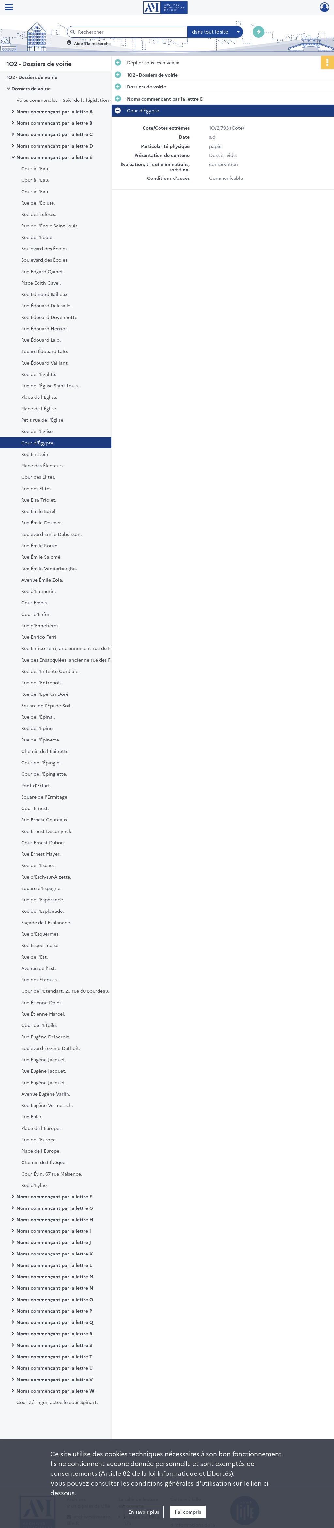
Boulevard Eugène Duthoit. (50, 1048)
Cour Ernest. (35, 808)
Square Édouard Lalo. (44, 351)
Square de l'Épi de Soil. (46, 705)
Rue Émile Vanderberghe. (49, 568)
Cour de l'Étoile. (39, 1025)
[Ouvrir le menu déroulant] (9, 8)
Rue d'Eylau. (34, 1185)
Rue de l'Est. (34, 956)
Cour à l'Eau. (35, 168)
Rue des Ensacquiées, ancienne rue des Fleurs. (71, 659)
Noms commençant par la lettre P (54, 1310)
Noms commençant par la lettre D (54, 145)
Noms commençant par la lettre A (54, 111)
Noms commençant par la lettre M (55, 1276)
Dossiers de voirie (31, 88)
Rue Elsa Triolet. (38, 499)
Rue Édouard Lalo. (41, 339)
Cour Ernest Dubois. (43, 842)
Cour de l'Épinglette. (44, 774)
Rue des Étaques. (39, 979)
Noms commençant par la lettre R (54, 1333)
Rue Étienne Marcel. (43, 1013)
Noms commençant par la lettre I (53, 1230)
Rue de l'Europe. (39, 1139)
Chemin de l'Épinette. (45, 751)
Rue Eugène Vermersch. (47, 1105)
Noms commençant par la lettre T (54, 1356)
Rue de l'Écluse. (38, 202)
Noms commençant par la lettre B (54, 122)
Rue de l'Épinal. (38, 716)
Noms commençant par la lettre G (54, 1208)
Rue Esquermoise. (40, 945)
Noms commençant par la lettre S (54, 1345)
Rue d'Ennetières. (40, 625)
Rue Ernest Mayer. (41, 853)
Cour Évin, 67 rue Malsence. (51, 1173)
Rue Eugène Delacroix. (45, 1036)
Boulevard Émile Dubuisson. (51, 534)
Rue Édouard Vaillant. (45, 362)
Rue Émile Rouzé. (40, 545)
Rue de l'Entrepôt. (41, 682)
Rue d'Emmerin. (38, 591)
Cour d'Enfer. (36, 614)
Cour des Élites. (38, 477)
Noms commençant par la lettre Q (54, 1322)
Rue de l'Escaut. (38, 865)
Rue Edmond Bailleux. (44, 294)
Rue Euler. (32, 1116)
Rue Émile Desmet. (41, 522)
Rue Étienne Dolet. (42, 1002)
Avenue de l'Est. (38, 968)
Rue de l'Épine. (37, 728)
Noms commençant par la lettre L (54, 1265)
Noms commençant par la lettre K (54, 1253)
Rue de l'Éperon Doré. (45, 694)
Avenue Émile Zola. (42, 579)
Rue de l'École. (37, 237)
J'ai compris (188, 1511)
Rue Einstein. (35, 454)
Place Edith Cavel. (41, 282)
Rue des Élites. (37, 488)
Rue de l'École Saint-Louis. (50, 225)
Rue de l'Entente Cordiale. (50, 671)
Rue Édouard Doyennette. (50, 317)
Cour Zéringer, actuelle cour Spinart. (57, 1402)
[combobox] (215, 32)
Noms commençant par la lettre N (54, 1288)
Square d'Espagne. (41, 888)
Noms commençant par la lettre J (53, 1242)
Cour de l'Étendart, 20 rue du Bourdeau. (65, 991)
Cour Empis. (34, 602)
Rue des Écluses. (38, 214)
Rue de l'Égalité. (38, 374)
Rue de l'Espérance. (42, 899)
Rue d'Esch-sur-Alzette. (46, 876)
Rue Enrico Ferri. (39, 636)
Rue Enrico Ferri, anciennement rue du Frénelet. (74, 648)
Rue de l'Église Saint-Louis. (50, 385)
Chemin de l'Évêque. (44, 1162)
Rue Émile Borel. (39, 511)
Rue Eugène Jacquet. (43, 1059)
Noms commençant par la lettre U (54, 1367)
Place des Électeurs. (43, 465)
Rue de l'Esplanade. (42, 911)
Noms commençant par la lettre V (54, 1379)
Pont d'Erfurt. (36, 785)
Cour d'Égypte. (37, 442)
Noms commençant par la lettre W (55, 1390)
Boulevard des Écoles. (44, 248)
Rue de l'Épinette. (40, 739)
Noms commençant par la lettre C (54, 134)
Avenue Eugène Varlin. (45, 1093)
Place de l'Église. (39, 397)
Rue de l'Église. (37, 431)
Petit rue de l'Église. (43, 419)
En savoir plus (144, 1511)
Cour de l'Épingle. (41, 762)
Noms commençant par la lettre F (54, 1196)
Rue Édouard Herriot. (44, 328)
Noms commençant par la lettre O (54, 1299)
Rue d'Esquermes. (40, 933)
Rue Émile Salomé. (41, 557)
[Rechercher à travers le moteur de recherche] (130, 31)
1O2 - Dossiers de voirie (32, 77)
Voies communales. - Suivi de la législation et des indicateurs (81, 100)
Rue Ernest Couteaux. (44, 819)
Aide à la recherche (92, 43)
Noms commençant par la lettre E (54, 157)
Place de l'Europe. (41, 1128)
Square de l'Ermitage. (44, 796)
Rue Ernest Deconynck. (47, 831)
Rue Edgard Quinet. (42, 271)
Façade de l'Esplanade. (46, 922)
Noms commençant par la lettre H (54, 1219)
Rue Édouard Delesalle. (46, 305)
